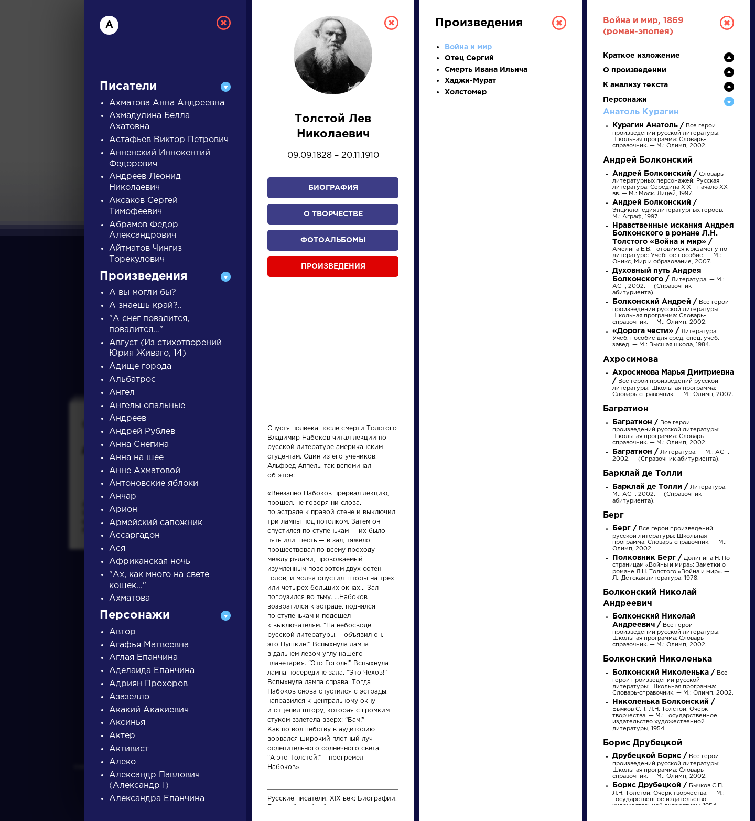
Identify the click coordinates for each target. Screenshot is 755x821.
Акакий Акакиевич (149, 710)
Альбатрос (132, 379)
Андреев (127, 418)
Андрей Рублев (142, 431)
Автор (122, 632)
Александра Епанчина (156, 799)
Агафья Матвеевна (149, 645)
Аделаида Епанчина (152, 671)
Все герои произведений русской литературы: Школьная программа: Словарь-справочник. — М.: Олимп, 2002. (666, 135)
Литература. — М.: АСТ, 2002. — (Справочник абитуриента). (668, 282)
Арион (123, 510)
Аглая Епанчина (143, 658)
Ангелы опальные (147, 406)
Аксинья (127, 723)
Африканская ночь (149, 562)
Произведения (333, 266)
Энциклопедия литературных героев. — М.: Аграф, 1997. (671, 209)
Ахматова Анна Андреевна (166, 103)
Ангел (122, 393)
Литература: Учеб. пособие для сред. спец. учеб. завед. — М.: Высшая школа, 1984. (665, 338)
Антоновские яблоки (153, 483)
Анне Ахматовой (144, 471)
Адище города (140, 366)
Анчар (122, 496)
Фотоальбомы (332, 240)
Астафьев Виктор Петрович (169, 140)
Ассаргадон (134, 535)
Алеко (122, 762)
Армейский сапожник (155, 523)
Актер (122, 736)
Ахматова (129, 598)
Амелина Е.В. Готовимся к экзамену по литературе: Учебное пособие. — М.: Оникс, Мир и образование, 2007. (673, 243)
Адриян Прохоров (148, 684)
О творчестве (333, 214)
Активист (129, 749)
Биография (333, 188)
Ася (117, 548)
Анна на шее (136, 458)
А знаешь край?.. (145, 306)
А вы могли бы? (142, 292)
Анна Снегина (139, 445)
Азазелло (129, 697)
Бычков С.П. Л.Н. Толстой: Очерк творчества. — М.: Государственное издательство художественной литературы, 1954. (664, 715)
